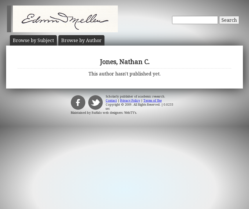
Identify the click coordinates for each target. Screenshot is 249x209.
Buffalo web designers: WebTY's (114, 113)
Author (81, 40)
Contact (111, 100)
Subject (33, 40)
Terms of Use (152, 100)
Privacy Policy (130, 100)
